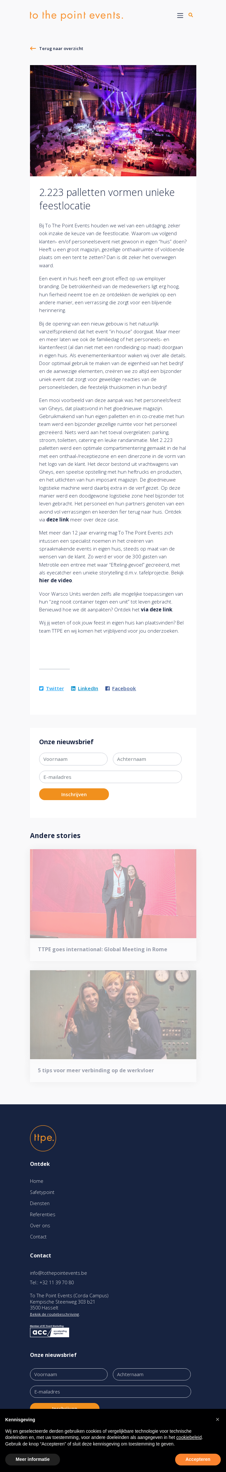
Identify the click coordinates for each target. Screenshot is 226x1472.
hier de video (55, 580)
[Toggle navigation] (180, 15)
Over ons (40, 1225)
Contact (38, 1237)
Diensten (40, 1203)
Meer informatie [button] (33, 1459)
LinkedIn (84, 688)
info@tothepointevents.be (58, 1273)
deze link (57, 519)
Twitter (51, 688)
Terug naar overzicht (61, 48)
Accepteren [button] (198, 1459)
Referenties (42, 1214)
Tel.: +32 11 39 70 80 (52, 1282)
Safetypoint (42, 1192)
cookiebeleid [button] (189, 1437)
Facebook (120, 688)
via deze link (156, 609)
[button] (217, 1419)
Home (36, 1181)
